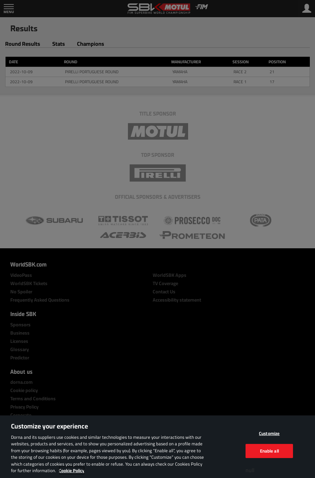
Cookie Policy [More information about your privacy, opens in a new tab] (72, 470)
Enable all (269, 450)
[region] (157, 446)
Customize (269, 433)
